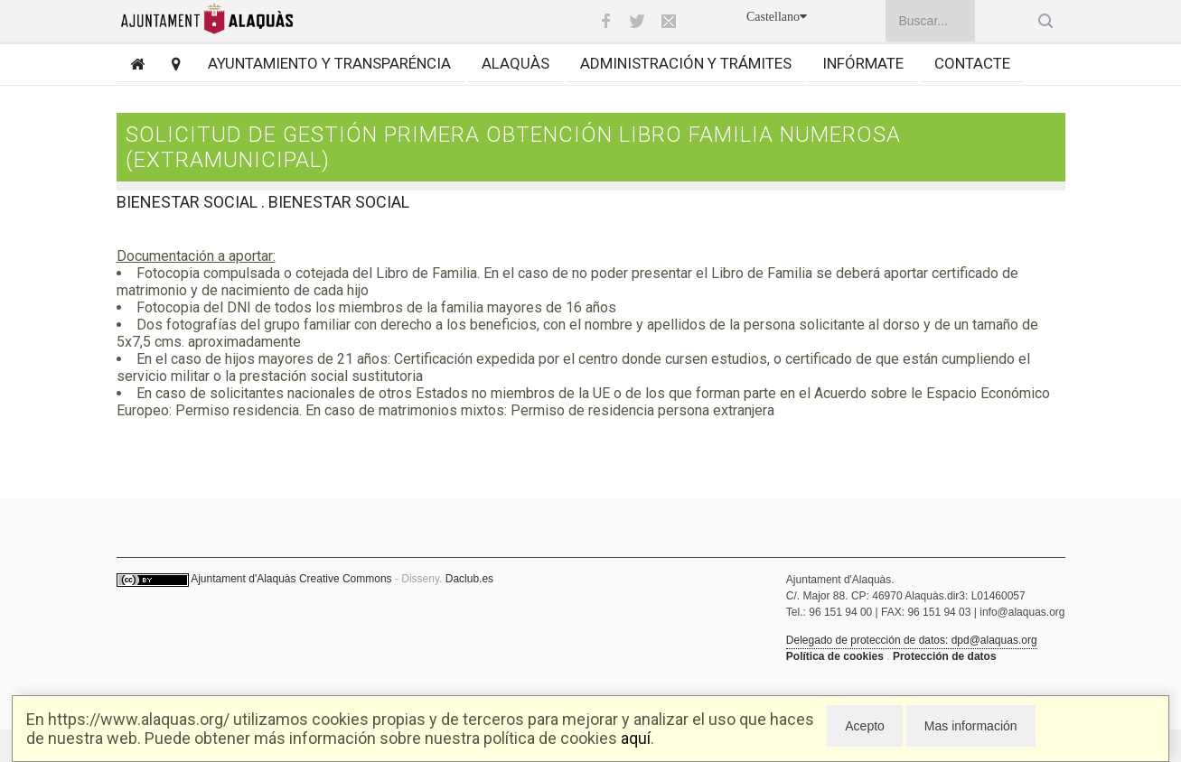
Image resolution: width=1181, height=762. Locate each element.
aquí (636, 738)
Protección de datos (945, 656)
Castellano (776, 16)
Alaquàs (515, 63)
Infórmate (863, 63)
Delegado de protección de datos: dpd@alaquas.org (911, 640)
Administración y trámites (686, 63)
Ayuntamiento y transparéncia (329, 63)
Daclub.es (469, 578)
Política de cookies (835, 656)
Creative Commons (345, 578)
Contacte (972, 63)
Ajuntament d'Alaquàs (243, 578)
